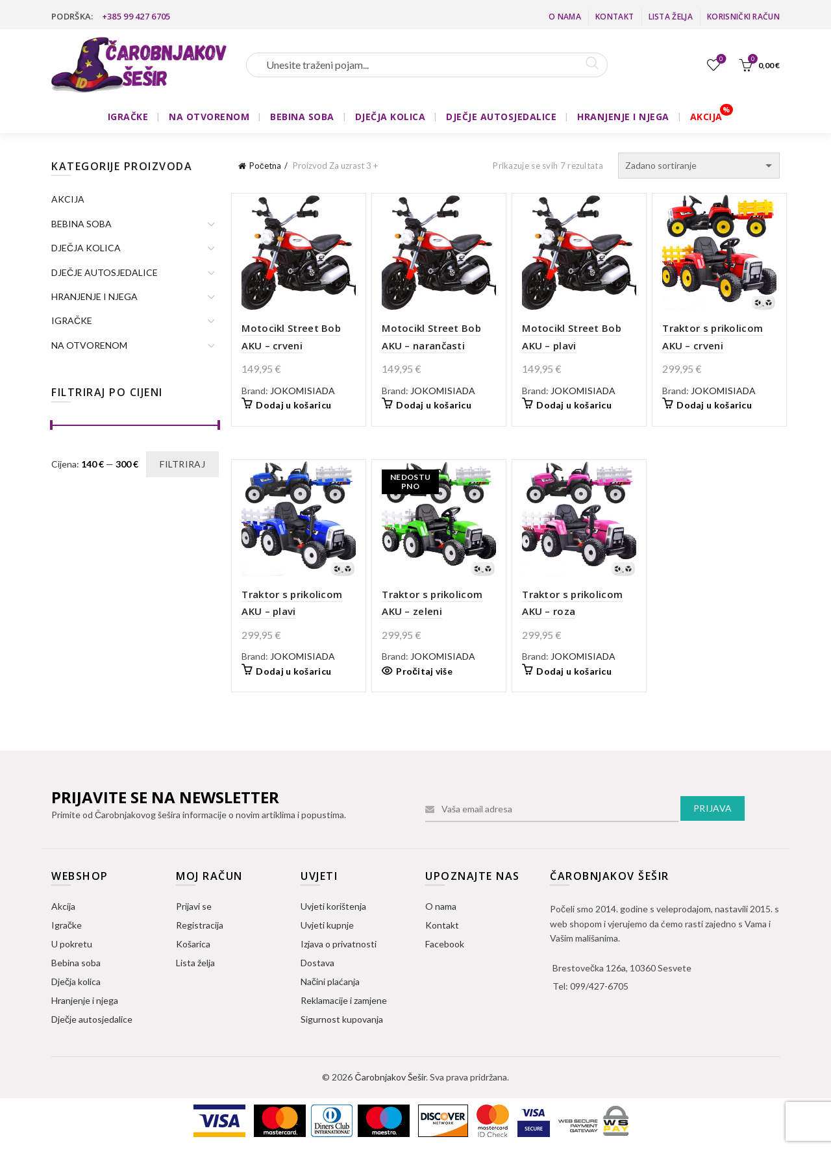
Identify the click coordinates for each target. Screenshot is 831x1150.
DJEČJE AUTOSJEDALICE (501, 116)
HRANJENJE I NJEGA (623, 116)
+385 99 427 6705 (136, 16)
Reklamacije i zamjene (344, 1000)
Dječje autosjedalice (91, 1019)
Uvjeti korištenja (333, 906)
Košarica (193, 943)
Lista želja (671, 16)
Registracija (199, 925)
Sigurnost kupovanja (342, 1019)
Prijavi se (194, 906)
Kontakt (614, 16)
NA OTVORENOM (209, 116)
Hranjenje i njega (84, 1000)
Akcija (63, 906)
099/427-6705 (599, 986)
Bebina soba (76, 962)
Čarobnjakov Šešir (389, 1076)
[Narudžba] (699, 166)
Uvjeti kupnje (327, 925)
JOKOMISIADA (302, 390)
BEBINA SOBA (302, 116)
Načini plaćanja (330, 981)
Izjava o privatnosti (339, 943)
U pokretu (71, 943)
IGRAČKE (128, 116)
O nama (565, 16)
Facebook (444, 943)
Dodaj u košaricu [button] (293, 404)
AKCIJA (706, 116)
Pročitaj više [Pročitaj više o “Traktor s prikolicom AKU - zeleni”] (424, 671)
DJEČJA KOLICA (390, 116)
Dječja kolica (76, 981)
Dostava (317, 962)
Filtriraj (182, 463)
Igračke (66, 925)
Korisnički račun (743, 16)
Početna (265, 165)
